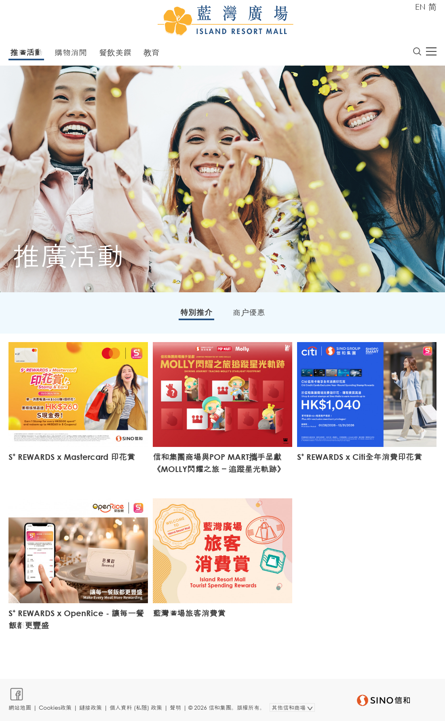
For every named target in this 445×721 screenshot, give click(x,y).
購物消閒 (71, 52)
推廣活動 (26, 52)
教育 (151, 52)
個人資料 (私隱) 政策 (136, 707)
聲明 (175, 707)
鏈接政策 (90, 707)
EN (420, 6)
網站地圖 (19, 707)
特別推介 (196, 312)
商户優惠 (249, 312)
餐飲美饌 (115, 52)
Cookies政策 (55, 707)
